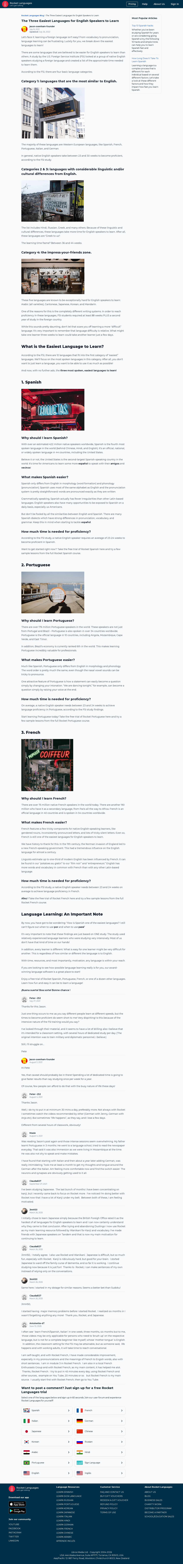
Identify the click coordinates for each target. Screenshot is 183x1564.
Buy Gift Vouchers (111, 1496)
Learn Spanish (64, 1492)
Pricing (132, 4)
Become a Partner (156, 1512)
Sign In (175, 4)
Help (145, 4)
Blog (148, 1496)
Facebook (14, 1528)
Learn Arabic (64, 1537)
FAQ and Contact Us (112, 1492)
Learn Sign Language (69, 1496)
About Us (159, 4)
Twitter (14, 1536)
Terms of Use (108, 1512)
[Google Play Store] (24, 1511)
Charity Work (153, 1504)
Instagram (15, 1532)
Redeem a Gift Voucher (114, 1500)
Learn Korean (64, 1508)
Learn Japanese (65, 1512)
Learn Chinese (64, 1533)
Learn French (64, 1529)
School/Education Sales (159, 1516)
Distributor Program (158, 1508)
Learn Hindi (63, 1520)
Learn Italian (64, 1516)
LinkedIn (14, 1541)
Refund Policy (109, 1504)
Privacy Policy (108, 1508)
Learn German (64, 1524)
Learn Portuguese (67, 1504)
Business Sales (153, 1500)
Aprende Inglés (65, 1541)
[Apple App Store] (24, 1504)
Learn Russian (64, 1500)
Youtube (14, 1524)
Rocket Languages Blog (32, 15)
